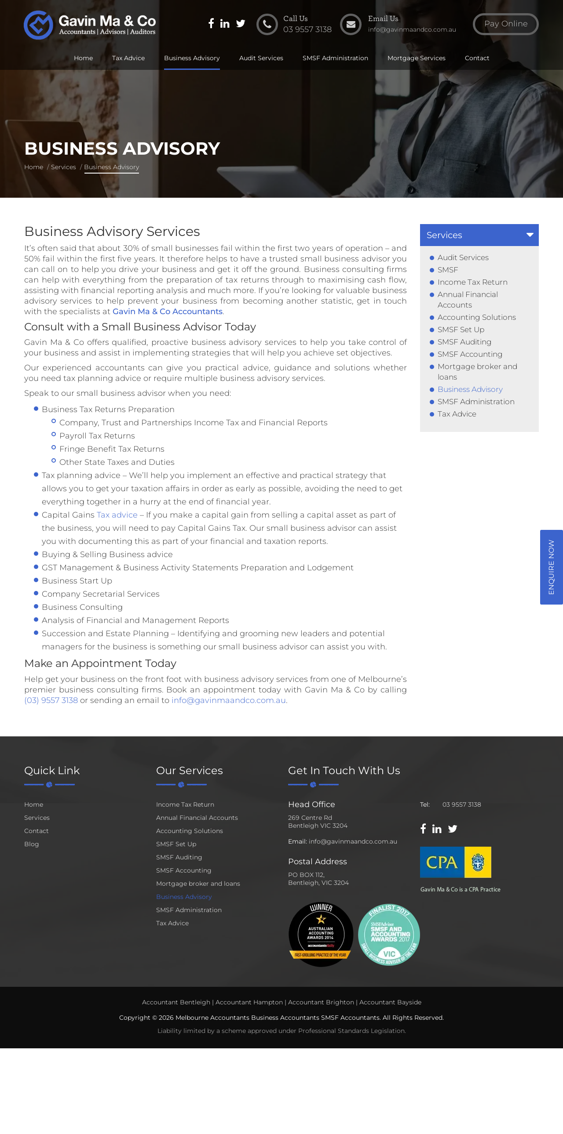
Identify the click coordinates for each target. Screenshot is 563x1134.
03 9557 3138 (461, 804)
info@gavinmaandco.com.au (229, 700)
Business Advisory (192, 58)
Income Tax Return (473, 282)
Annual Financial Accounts (197, 818)
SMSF (448, 269)
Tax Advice (128, 58)
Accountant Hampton (249, 1002)
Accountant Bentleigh (176, 1002)
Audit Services (261, 58)
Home (83, 58)
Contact (477, 58)
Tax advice (117, 515)
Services (63, 167)
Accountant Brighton (321, 1002)
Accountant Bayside (390, 1002)
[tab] (479, 235)
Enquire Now (551, 567)
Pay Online (506, 24)
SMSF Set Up (461, 329)
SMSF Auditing (465, 341)
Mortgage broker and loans (198, 884)
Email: (297, 841)
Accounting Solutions (477, 317)
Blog (31, 844)
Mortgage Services (417, 58)
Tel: (425, 804)
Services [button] (444, 235)
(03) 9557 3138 (51, 700)
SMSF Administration (335, 58)
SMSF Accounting (470, 354)
